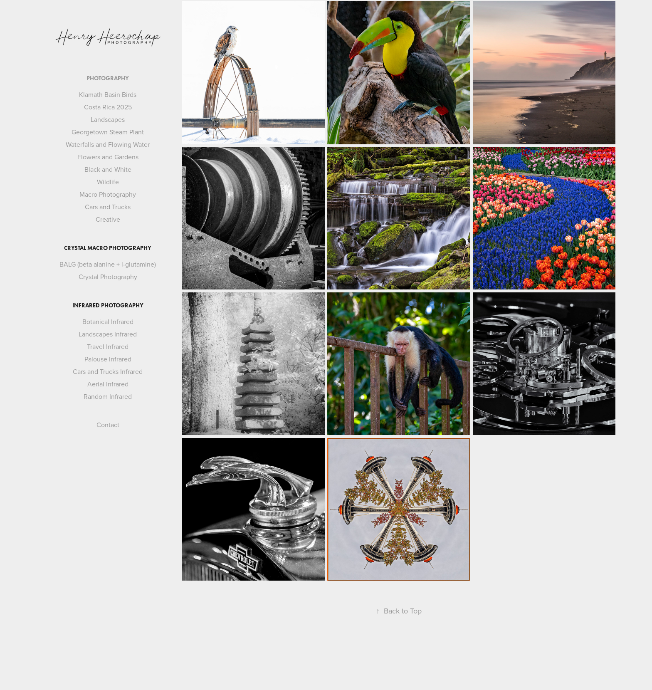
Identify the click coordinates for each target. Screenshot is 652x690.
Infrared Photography (107, 305)
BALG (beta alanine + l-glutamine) (107, 264)
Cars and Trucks (108, 206)
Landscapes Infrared (108, 334)
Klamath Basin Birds (107, 94)
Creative (108, 219)
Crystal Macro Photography (107, 248)
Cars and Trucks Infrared (108, 371)
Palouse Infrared (107, 359)
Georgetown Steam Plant (108, 131)
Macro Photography (107, 194)
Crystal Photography (108, 276)
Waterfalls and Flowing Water (108, 144)
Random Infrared (108, 396)
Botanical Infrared (107, 321)
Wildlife (108, 181)
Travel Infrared (107, 346)
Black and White (107, 169)
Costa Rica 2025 (108, 106)
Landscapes (108, 119)
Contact (107, 424)
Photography (107, 78)
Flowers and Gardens (107, 156)
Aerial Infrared (107, 383)
